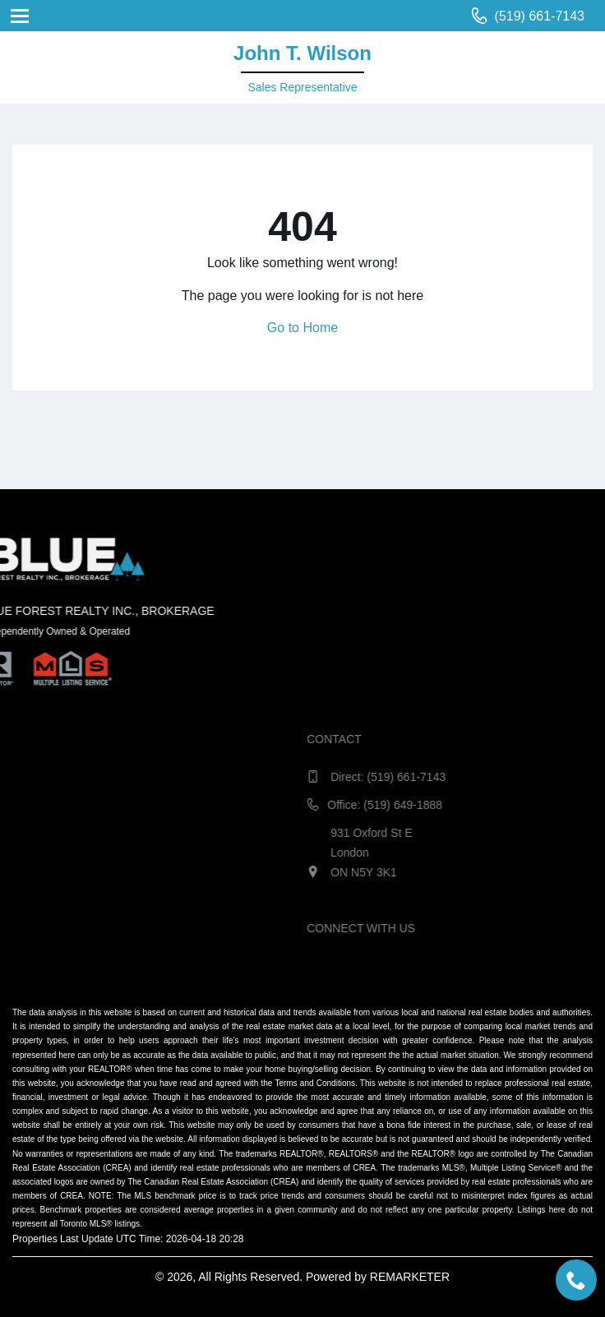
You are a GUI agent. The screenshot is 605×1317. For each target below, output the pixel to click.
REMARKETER (410, 1276)
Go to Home (302, 328)
